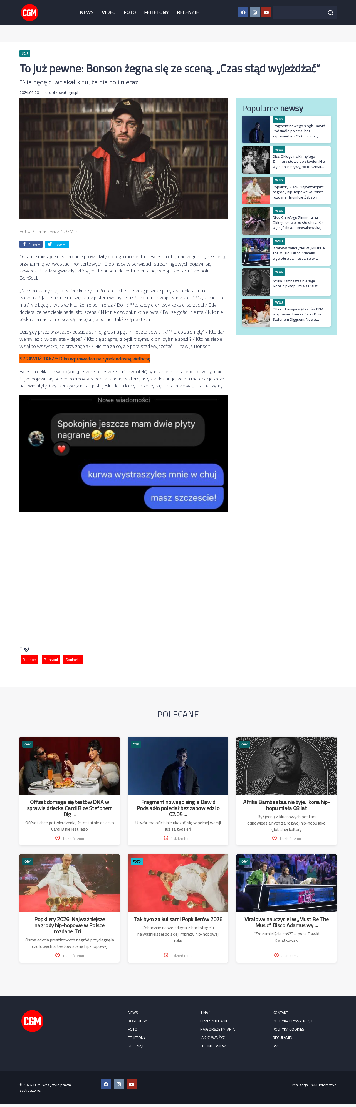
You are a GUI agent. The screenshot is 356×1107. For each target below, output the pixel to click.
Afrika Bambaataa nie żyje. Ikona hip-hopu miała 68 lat (295, 283)
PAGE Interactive (323, 1084)
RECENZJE (188, 12)
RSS (276, 1046)
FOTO (130, 12)
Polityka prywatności (293, 1021)
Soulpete (73, 659)
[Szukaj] (330, 12)
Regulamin (282, 1037)
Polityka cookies (288, 1029)
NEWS (86, 12)
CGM (27, 744)
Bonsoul (51, 659)
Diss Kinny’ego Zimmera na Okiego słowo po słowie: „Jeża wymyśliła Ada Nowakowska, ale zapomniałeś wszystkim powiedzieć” (298, 227)
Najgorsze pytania (217, 1029)
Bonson (29, 659)
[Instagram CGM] (255, 12)
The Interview (213, 1046)
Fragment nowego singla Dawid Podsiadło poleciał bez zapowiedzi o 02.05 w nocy (299, 130)
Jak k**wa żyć (212, 1037)
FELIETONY (156, 12)
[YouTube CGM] (266, 12)
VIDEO (108, 12)
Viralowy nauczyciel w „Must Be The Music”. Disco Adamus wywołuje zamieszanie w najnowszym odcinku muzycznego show (299, 258)
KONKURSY (137, 1021)
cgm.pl (73, 92)
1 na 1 (205, 1012)
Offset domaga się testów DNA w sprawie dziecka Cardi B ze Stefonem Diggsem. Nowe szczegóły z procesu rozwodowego (298, 319)
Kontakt (280, 1012)
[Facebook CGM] (243, 12)
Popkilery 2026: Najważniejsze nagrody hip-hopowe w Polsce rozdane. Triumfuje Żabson (298, 192)
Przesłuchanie (214, 1021)
